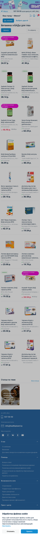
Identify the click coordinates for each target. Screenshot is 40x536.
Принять (29, 531)
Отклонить (11, 531)
